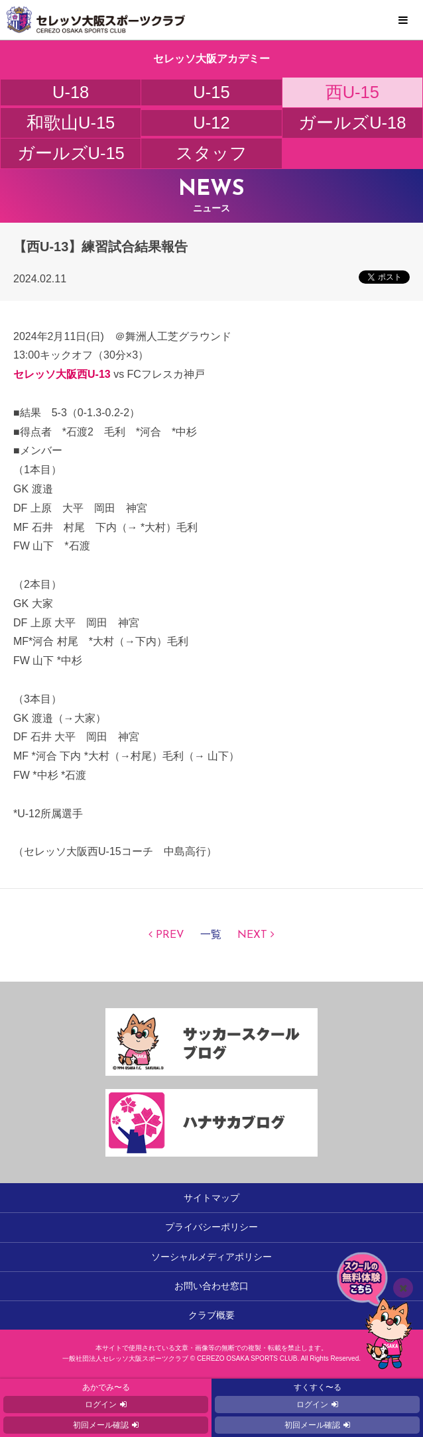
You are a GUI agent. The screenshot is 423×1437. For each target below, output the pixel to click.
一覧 (210, 935)
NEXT (252, 935)
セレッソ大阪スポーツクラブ (211, 20)
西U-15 (352, 92)
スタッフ (211, 153)
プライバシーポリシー (211, 1227)
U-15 (211, 92)
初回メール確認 (101, 1425)
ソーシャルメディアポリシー (211, 1256)
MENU (403, 20)
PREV (170, 935)
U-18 (70, 92)
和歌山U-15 (71, 122)
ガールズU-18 (352, 122)
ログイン (101, 1404)
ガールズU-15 (71, 153)
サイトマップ (211, 1197)
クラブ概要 (211, 1315)
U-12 (211, 122)
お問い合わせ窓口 (211, 1286)
